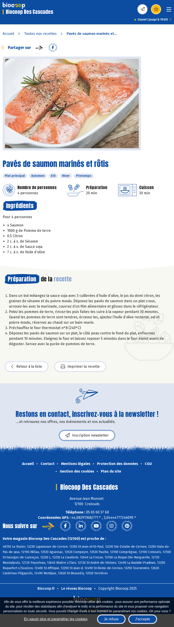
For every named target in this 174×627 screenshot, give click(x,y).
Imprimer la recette (80, 366)
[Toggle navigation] (168, 11)
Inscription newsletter (87, 435)
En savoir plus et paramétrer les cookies (55, 619)
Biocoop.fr (46, 588)
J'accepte (142, 619)
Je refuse (111, 619)
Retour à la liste (26, 366)
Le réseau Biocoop (76, 588)
